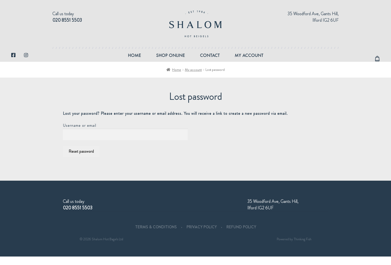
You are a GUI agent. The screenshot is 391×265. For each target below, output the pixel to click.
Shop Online (170, 59)
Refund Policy (241, 235)
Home (134, 59)
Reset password (81, 160)
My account (249, 59)
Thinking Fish (302, 247)
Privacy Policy (202, 235)
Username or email (79, 134)
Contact (210, 59)
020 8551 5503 (67, 20)
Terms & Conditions (156, 235)
